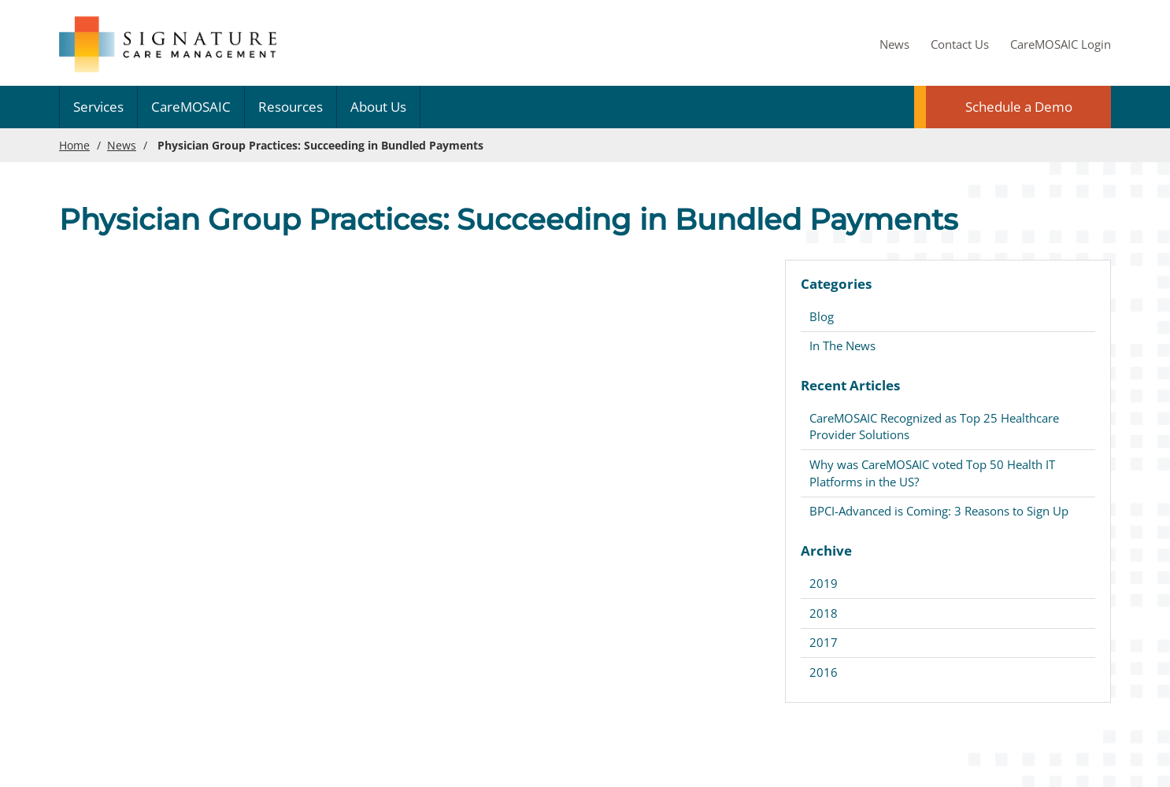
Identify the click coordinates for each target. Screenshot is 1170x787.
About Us (378, 107)
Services (98, 107)
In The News (842, 345)
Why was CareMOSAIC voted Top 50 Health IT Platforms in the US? (932, 472)
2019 (823, 583)
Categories (836, 284)
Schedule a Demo (1018, 107)
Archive (826, 550)
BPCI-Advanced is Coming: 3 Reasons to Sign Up (938, 511)
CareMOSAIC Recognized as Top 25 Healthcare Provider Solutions (934, 426)
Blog (821, 316)
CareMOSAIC (191, 107)
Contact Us (960, 44)
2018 (823, 613)
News (894, 44)
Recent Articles (850, 385)
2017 (823, 642)
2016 (823, 672)
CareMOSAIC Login (1060, 44)
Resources (290, 107)
